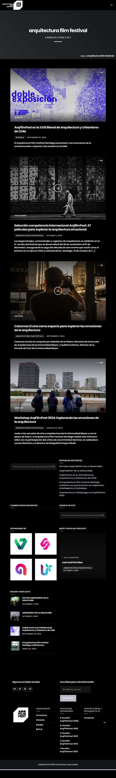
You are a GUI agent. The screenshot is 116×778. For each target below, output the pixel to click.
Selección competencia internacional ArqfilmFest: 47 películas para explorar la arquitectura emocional (52, 227)
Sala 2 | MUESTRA (71, 558)
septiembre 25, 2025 (36, 137)
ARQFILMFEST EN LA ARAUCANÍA (76, 470)
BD (105, 722)
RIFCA (39, 729)
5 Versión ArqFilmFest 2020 (69, 719)
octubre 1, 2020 (71, 570)
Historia (40, 720)
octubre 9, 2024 (54, 235)
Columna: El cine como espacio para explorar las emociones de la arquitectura (58, 328)
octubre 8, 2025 (30, 616)
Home (83, 56)
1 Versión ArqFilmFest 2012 (69, 750)
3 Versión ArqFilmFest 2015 (69, 735)
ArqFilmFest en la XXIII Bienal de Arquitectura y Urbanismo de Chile (56, 129)
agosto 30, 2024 (55, 428)
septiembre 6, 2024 (56, 336)
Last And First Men (72, 562)
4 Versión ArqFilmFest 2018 (69, 727)
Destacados (20, 216)
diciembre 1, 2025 (30, 604)
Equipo (39, 724)
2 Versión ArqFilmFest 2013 (69, 742)
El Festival (41, 715)
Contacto (89, 718)
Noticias (19, 117)
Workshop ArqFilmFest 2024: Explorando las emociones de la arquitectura (56, 420)
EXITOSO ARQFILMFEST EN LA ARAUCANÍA (80, 466)
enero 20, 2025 (29, 648)
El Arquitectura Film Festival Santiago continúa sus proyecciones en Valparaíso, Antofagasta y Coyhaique (82, 485)
